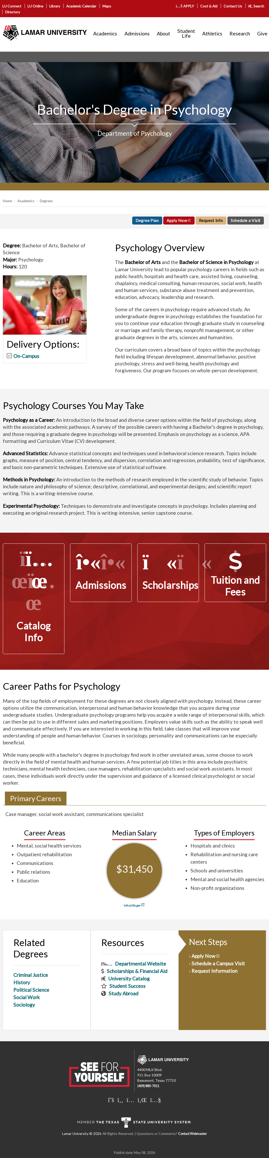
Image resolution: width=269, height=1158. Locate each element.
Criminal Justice (30, 975)
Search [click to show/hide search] (256, 6)
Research (239, 33)
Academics (105, 33)
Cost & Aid (208, 6)
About (163, 33)
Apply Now (177, 220)
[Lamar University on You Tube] (155, 1099)
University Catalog (129, 978)
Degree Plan (147, 220)
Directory (12, 12)
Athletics (212, 33)
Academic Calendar (81, 6)
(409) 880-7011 (148, 1086)
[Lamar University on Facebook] (120, 1099)
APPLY (185, 6)
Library (54, 6)
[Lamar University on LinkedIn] (142, 1099)
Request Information (214, 971)
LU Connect (11, 6)
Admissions (137, 33)
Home (7, 201)
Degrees (46, 201)
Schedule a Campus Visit (218, 963)
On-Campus (26, 356)
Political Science (31, 990)
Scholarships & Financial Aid (137, 971)
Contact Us (233, 6)
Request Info (211, 220)
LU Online (35, 6)
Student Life (186, 33)
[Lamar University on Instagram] (130, 1099)
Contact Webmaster (192, 1134)
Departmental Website (140, 964)
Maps (106, 6)
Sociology (24, 1005)
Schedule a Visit (246, 220)
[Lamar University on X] (111, 1099)
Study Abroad (123, 993)
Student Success (127, 986)
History (21, 982)
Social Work (26, 997)
